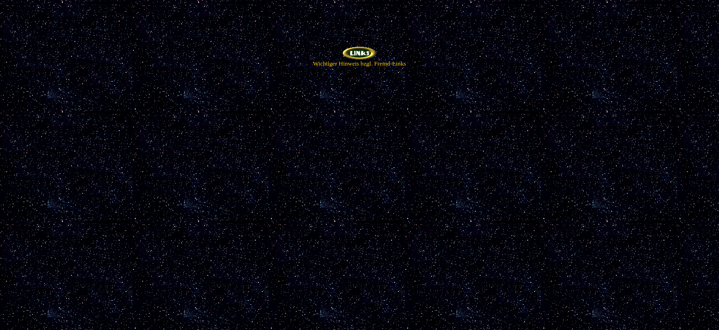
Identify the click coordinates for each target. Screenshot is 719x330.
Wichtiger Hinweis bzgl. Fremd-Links (359, 61)
